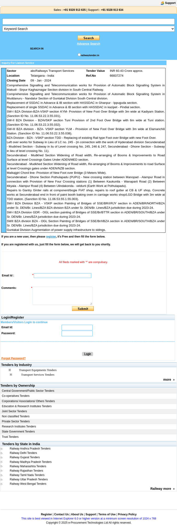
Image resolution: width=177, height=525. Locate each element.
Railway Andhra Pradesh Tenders (30, 448)
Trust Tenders (10, 436)
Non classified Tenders (16, 416)
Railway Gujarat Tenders (25, 457)
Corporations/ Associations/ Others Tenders (28, 401)
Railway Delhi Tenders (23, 453)
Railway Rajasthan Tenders (26, 470)
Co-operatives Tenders (16, 395)
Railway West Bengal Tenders (28, 483)
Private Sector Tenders (16, 421)
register (51, 236)
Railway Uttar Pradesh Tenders (29, 479)
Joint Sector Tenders (14, 411)
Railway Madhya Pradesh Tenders (31, 462)
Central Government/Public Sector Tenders (28, 390)
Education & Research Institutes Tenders (27, 406)
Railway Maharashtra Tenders (28, 466)
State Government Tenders (18, 431)
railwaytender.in (90, 55)
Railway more (160, 488)
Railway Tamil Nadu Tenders (27, 475)
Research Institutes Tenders (19, 426)
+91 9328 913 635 (74, 10)
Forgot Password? (13, 358)
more (167, 379)
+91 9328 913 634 (112, 10)
